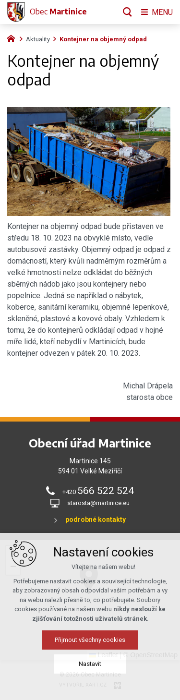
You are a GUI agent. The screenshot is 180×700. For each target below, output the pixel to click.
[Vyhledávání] (127, 12)
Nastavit (90, 667)
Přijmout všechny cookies (90, 643)
